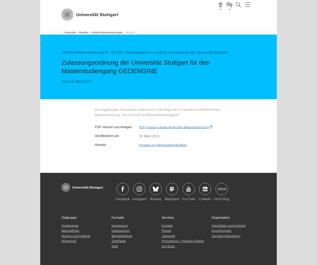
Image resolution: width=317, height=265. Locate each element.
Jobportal (168, 236)
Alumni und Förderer (75, 236)
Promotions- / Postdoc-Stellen (183, 241)
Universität (70, 32)
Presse (166, 230)
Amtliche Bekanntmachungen (107, 32)
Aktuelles (84, 32)
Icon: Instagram (139, 189)
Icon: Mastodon (172, 189)
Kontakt (167, 225)
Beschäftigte (70, 230)
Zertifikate (119, 241)
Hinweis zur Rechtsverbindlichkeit (163, 145)
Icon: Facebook (123, 189)
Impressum (120, 225)
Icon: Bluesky (156, 189)
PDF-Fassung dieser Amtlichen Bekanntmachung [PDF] (174, 127)
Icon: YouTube (189, 189)
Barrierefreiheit (122, 236)
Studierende (69, 225)
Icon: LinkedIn (205, 189)
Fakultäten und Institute (229, 225)
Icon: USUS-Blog (222, 189)
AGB (115, 246)
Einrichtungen (221, 230)
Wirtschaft (68, 241)
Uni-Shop (168, 246)
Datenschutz (121, 230)
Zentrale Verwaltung (226, 236)
